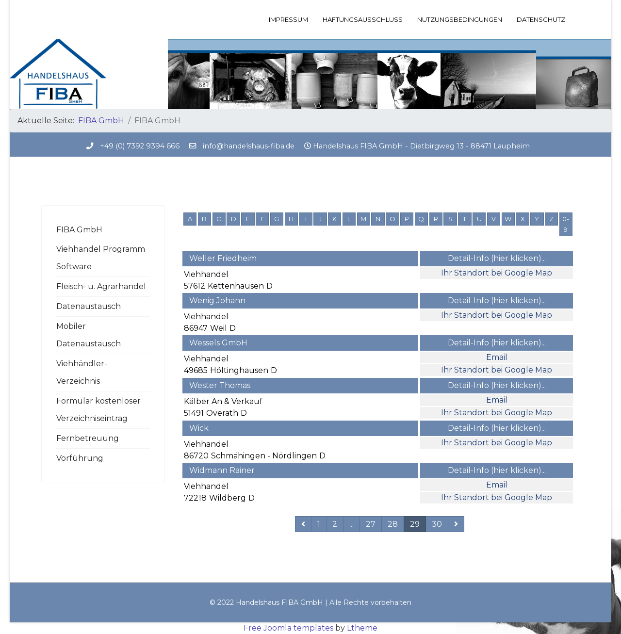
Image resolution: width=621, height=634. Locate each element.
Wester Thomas (219, 385)
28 (393, 524)
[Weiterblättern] (456, 524)
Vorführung (79, 458)
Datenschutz (541, 19)
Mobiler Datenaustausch (88, 335)
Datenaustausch (88, 306)
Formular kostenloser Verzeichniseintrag (98, 409)
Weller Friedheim (223, 258)
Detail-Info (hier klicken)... (497, 258)
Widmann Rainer (222, 470)
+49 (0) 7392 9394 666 (140, 146)
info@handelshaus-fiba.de (248, 146)
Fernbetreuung (87, 438)
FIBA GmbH (79, 229)
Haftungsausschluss (363, 19)
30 (437, 524)
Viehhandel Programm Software (100, 257)
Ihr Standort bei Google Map (496, 272)
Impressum (288, 19)
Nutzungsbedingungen (459, 19)
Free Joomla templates (288, 628)
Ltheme (362, 628)
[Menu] (574, 19)
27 (371, 524)
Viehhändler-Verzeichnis (81, 372)
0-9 (565, 224)
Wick (199, 428)
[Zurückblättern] (303, 524)
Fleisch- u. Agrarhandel (101, 286)
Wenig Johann (217, 300)
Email (496, 357)
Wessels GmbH (218, 342)
